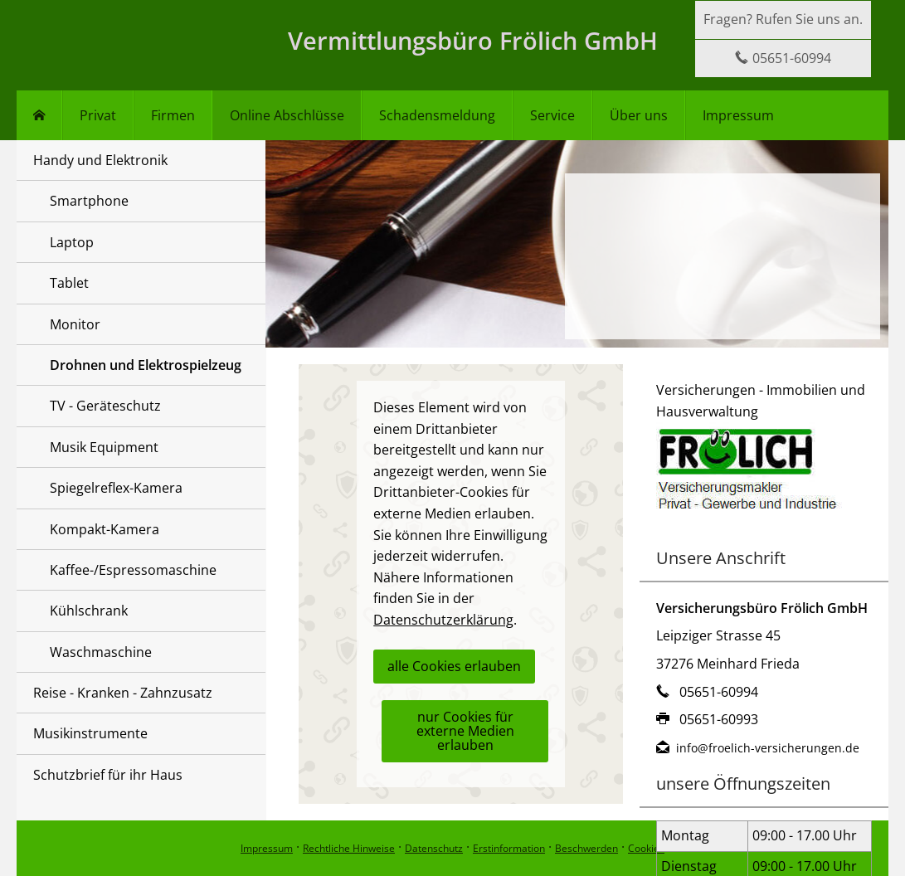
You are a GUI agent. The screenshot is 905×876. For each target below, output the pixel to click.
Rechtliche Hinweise (349, 848)
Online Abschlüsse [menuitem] (287, 115)
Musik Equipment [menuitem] (104, 447)
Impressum (267, 848)
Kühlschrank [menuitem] (89, 610)
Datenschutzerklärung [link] (443, 620)
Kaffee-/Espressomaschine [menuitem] (133, 570)
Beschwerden (586, 848)
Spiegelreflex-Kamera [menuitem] (116, 488)
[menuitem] (39, 115)
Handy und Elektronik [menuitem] (100, 160)
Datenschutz (434, 848)
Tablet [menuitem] (69, 283)
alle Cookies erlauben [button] (454, 666)
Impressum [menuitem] (738, 115)
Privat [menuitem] (98, 115)
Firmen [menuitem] (173, 115)
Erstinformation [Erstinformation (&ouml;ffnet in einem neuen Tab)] (509, 848)
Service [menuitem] (552, 115)
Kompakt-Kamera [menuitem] (104, 529)
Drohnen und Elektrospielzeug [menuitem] (145, 365)
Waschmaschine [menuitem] (101, 652)
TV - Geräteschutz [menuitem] (105, 406)
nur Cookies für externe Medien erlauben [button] (465, 731)
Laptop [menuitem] (72, 242)
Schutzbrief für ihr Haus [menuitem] (107, 775)
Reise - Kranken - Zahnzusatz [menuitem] (122, 693)
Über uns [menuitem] (639, 115)
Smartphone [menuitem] (89, 201)
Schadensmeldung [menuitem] (437, 115)
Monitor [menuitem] (75, 324)
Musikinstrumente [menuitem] (90, 733)
